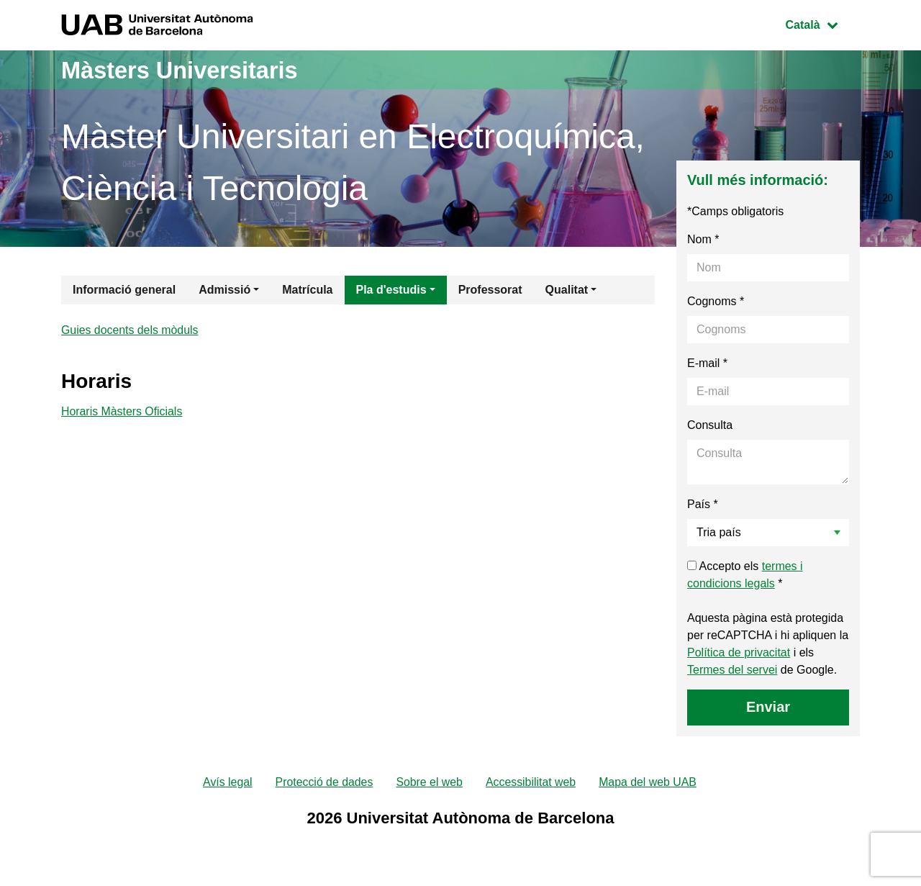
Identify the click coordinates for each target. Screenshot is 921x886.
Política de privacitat (738, 652)
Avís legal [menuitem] (226, 783)
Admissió (224, 290)
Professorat (490, 290)
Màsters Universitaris (192, 69)
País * (702, 504)
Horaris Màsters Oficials (122, 413)
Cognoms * (715, 301)
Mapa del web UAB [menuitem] (648, 783)
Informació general (124, 290)
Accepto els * (745, 574)
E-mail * (707, 363)
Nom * (703, 239)
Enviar (768, 707)
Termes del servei (732, 670)
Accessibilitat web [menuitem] (531, 783)
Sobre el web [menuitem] (429, 783)
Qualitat (567, 290)
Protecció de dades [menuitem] (323, 783)
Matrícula (307, 290)
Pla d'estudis (391, 290)
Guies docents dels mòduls (130, 331)
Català (822, 23)
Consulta (709, 425)
